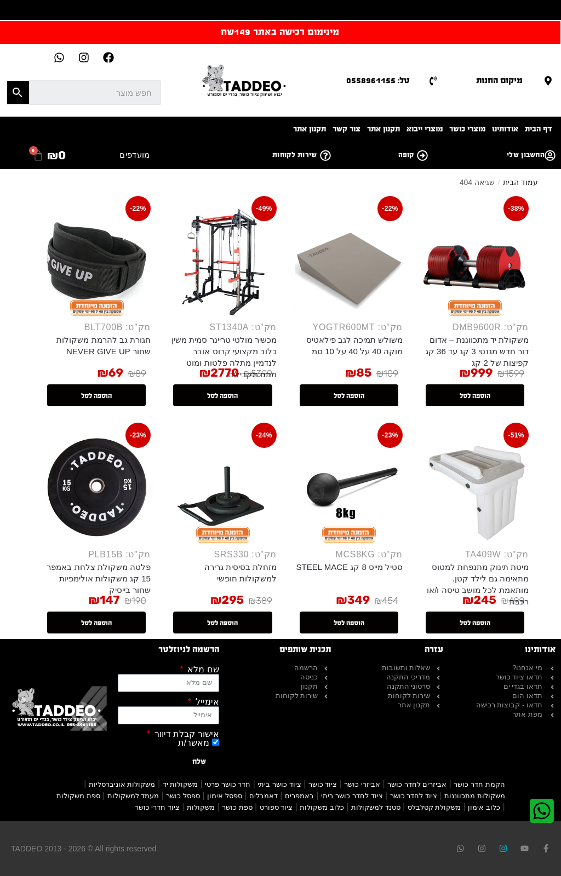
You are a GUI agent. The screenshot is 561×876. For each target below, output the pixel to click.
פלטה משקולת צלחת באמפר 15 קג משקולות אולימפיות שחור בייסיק (99, 578)
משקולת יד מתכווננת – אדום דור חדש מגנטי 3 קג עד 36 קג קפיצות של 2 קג (477, 351)
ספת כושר (237, 807)
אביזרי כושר (362, 784)
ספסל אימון (224, 796)
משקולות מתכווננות (474, 796)
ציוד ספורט (276, 807)
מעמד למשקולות (133, 796)
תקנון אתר (383, 129)
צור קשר (346, 129)
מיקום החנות (499, 80)
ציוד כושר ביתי (279, 784)
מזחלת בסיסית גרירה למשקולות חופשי (240, 572)
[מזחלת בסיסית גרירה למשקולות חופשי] (223, 489)
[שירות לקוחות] (325, 155)
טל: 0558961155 (378, 80)
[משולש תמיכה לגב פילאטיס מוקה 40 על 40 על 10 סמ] (349, 262)
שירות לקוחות (294, 155)
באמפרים (299, 796)
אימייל (206, 702)
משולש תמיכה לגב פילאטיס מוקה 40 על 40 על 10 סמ (354, 345)
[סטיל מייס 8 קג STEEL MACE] (349, 489)
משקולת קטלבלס (434, 807)
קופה (406, 155)
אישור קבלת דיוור (185, 734)
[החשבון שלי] (550, 155)
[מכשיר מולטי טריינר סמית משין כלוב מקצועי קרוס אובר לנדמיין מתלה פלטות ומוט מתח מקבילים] (223, 262)
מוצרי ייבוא (425, 129)
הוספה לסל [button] (475, 396)
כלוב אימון (484, 807)
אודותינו (505, 129)
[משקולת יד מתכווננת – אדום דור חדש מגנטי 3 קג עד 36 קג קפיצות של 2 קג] (475, 262)
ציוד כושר (322, 784)
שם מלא (202, 669)
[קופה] (422, 155)
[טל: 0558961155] (433, 80)
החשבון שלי (526, 155)
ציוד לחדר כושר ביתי (352, 796)
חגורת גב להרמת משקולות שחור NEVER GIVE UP (103, 345)
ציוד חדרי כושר (157, 807)
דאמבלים (263, 796)
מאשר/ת (193, 742)
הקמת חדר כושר (479, 784)
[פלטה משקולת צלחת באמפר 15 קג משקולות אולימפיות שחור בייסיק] (97, 489)
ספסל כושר (183, 796)
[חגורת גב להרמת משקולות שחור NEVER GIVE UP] (97, 262)
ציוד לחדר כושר (413, 796)
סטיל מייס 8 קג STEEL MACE (349, 567)
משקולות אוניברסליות (122, 784)
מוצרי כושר (467, 129)
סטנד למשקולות (375, 807)
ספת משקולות (78, 796)
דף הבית (538, 129)
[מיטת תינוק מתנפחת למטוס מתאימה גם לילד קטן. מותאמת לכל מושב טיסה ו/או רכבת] (475, 489)
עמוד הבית (520, 182)
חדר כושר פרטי (227, 784)
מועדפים (134, 154)
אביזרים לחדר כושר (416, 784)
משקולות (201, 807)
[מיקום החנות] (548, 80)
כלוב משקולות (322, 807)
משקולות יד (180, 784)
